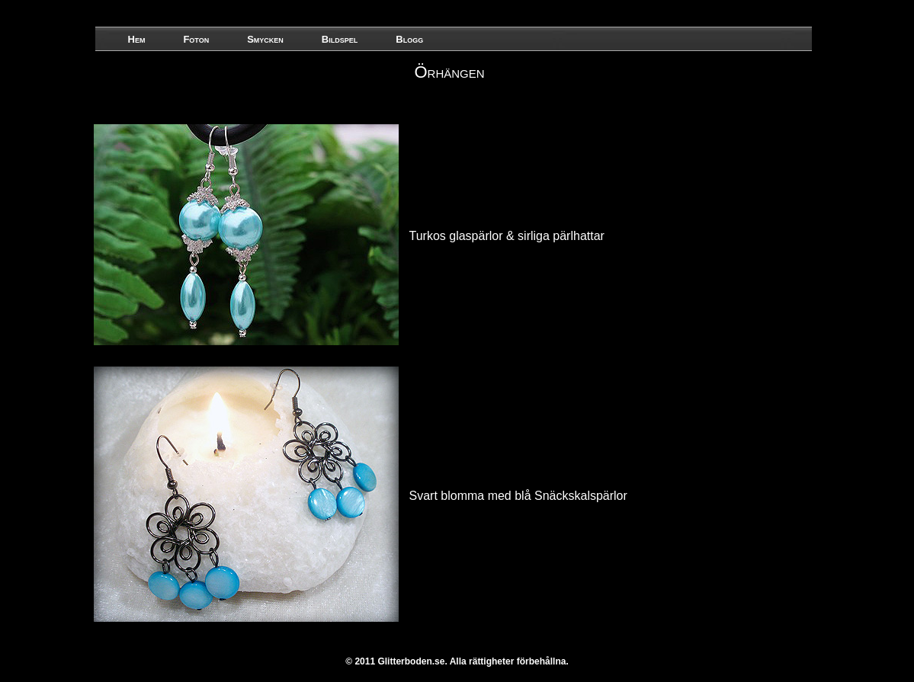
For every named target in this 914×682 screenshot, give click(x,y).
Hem (137, 39)
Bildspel (340, 39)
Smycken (265, 39)
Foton (196, 39)
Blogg (409, 39)
